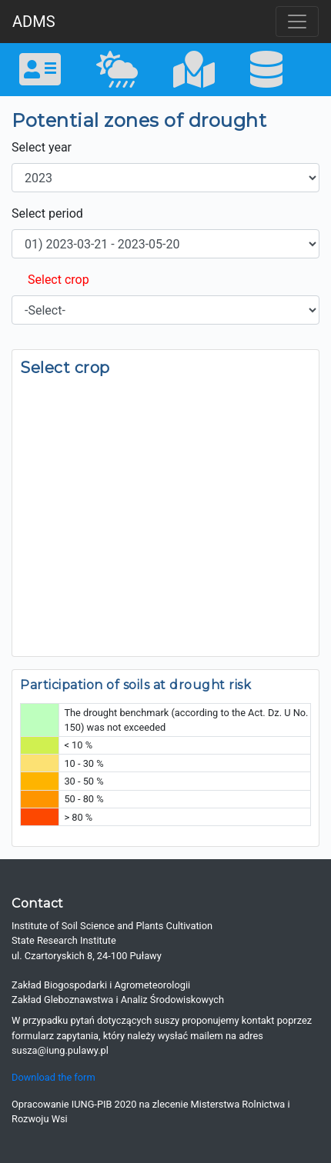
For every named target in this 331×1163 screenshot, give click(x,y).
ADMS (33, 21)
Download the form (53, 1077)
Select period (47, 213)
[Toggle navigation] (297, 21)
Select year (42, 147)
